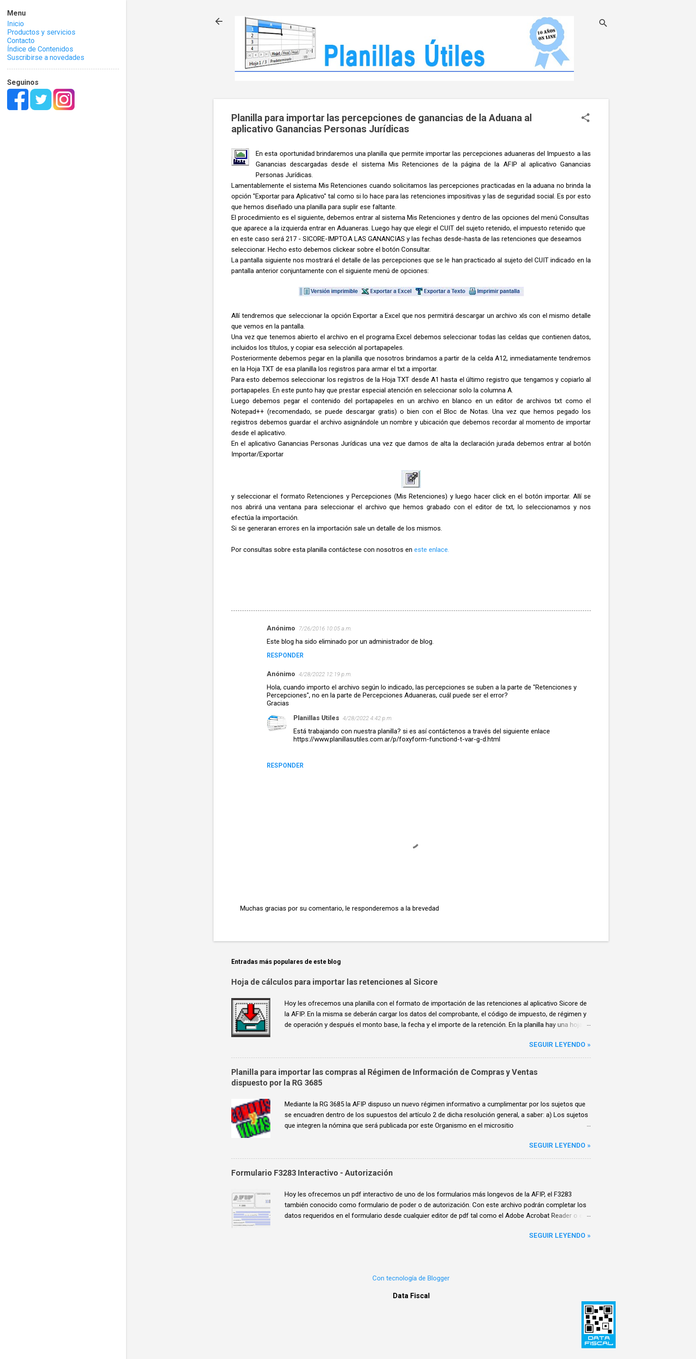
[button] (585, 118)
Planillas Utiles (316, 718)
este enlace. (431, 550)
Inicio (15, 24)
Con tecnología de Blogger (411, 1278)
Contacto (21, 40)
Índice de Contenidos (40, 49)
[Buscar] (603, 24)
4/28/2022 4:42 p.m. (368, 718)
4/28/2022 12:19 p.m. (325, 674)
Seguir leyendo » (560, 1045)
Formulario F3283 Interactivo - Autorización (312, 1172)
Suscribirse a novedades (45, 57)
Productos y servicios (41, 32)
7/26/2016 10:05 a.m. (325, 628)
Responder (285, 655)
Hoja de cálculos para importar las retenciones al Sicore (334, 982)
